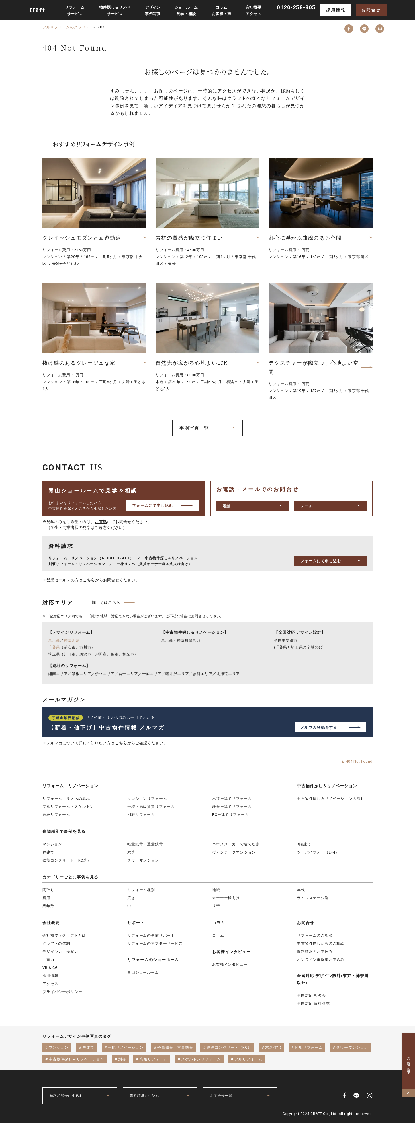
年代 (301, 890)
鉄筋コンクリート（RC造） (66, 860)
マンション (52, 844)
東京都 (54, 640)
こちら (89, 580)
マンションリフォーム (147, 798)
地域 (216, 890)
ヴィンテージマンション (234, 852)
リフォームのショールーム (153, 959)
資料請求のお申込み (315, 951)
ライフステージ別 (313, 898)
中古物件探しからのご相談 (320, 943)
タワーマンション (143, 860)
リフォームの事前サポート (151, 935)
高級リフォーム (56, 814)
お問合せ (371, 10)
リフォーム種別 (141, 890)
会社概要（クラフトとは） (66, 935)
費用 (46, 898)
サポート (135, 922)
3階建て (304, 844)
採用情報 (335, 10)
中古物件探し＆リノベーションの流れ (330, 798)
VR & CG (50, 967)
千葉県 (54, 647)
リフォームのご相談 (315, 935)
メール (306, 506)
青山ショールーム (143, 972)
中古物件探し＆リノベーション (327, 785)
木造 (131, 852)
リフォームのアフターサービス (155, 943)
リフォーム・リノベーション (70, 785)
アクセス (50, 984)
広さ (131, 898)
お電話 (101, 521)
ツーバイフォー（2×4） (318, 852)
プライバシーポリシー (62, 992)
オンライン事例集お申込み (320, 959)
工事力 (48, 959)
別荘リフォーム (141, 814)
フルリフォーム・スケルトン (68, 806)
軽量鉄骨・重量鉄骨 (145, 844)
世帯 (216, 906)
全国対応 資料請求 (313, 1003)
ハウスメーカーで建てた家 (236, 844)
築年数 (48, 906)
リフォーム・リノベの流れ (66, 798)
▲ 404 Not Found (357, 761)
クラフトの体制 (56, 943)
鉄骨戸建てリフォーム (232, 806)
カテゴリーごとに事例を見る (70, 877)
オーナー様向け (226, 898)
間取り (48, 890)
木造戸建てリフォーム (232, 798)
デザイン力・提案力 (60, 951)
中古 (131, 906)
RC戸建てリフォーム (230, 814)
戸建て (48, 852)
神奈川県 (72, 640)
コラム (218, 922)
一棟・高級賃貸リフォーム (151, 806)
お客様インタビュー (231, 951)
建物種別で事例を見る (63, 831)
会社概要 (51, 922)
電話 (226, 506)
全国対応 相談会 (311, 995)
